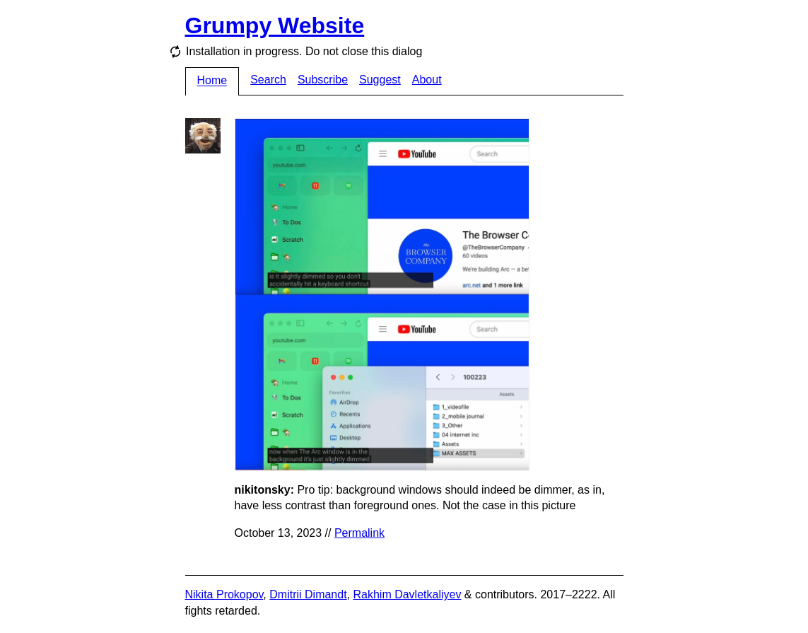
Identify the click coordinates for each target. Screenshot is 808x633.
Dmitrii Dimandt (307, 594)
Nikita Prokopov (224, 594)
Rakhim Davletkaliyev (407, 594)
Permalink (359, 533)
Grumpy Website (275, 25)
